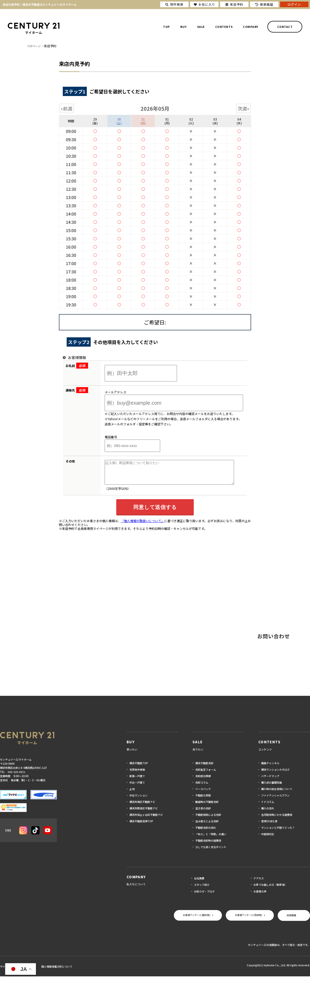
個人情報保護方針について (56, 971)
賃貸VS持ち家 (269, 826)
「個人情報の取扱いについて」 (142, 525)
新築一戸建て (137, 781)
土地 (132, 793)
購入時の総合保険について (276, 793)
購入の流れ (267, 813)
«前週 (66, 108)
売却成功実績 (203, 781)
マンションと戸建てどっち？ (278, 832)
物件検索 (174, 4)
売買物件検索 (137, 774)
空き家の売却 (203, 813)
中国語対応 (267, 839)
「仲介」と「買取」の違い (210, 839)
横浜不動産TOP (138, 768)
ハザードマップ (270, 781)
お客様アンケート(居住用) (196, 919)
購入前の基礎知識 (271, 787)
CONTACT (285, 27)
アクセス (258, 883)
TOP (166, 27)
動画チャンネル (270, 768)
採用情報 (291, 920)
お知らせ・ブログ (204, 896)
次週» (243, 108)
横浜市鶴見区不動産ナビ (143, 813)
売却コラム (201, 787)
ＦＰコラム (267, 806)
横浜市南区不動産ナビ (142, 806)
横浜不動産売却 (204, 768)
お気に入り (204, 4)
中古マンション (138, 800)
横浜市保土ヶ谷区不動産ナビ (146, 819)
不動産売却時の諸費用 (208, 845)
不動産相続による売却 (208, 819)
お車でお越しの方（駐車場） (270, 889)
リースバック (203, 793)
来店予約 (234, 4)
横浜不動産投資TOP (141, 826)
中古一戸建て (137, 787)
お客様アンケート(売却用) (248, 919)
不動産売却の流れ (205, 832)
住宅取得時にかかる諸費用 (276, 819)
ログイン (294, 4)
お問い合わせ (273, 640)
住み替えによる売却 (207, 826)
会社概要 (199, 883)
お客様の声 (259, 896)
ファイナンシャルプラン (275, 800)
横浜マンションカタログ (275, 774)
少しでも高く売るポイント (210, 852)
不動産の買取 (203, 800)
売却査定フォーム (205, 774)
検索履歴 (264, 4)
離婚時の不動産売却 (207, 806)
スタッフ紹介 (202, 889)
